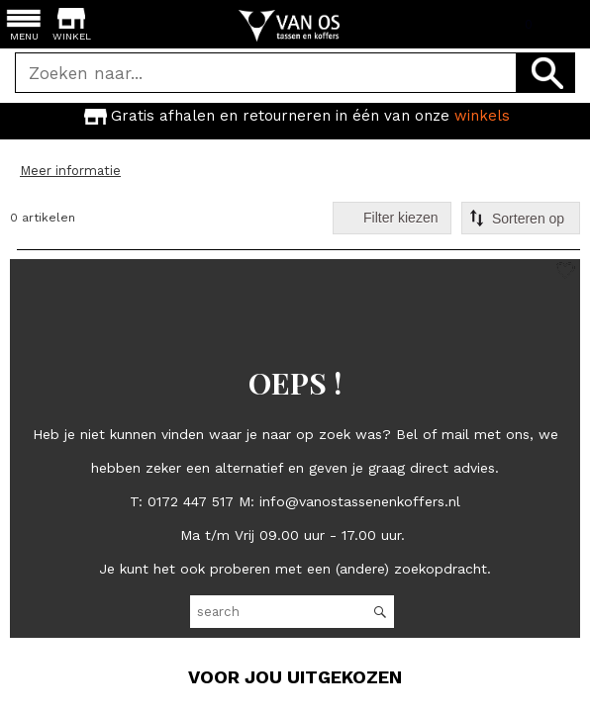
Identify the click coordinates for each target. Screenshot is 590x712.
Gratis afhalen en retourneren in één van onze (295, 115)
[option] (295, 116)
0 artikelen (42, 217)
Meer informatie (70, 170)
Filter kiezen (400, 217)
